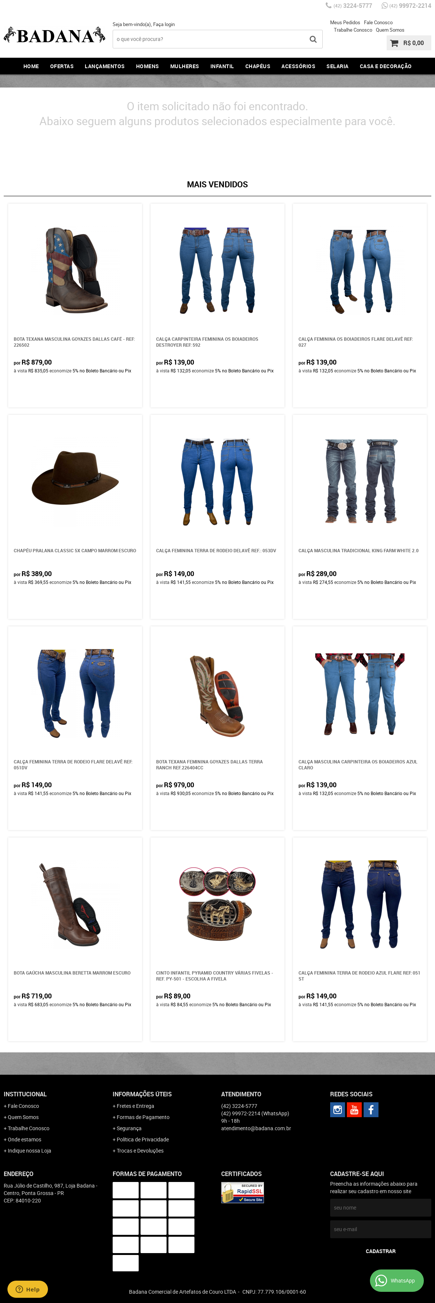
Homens (147, 66)
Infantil (222, 66)
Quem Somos (390, 29)
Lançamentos (105, 66)
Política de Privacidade (143, 1139)
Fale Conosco (378, 22)
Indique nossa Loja (29, 1150)
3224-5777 (353, 5)
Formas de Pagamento (143, 1117)
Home (31, 66)
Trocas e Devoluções (140, 1150)
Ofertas (62, 66)
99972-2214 (410, 5)
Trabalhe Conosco (353, 29)
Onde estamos (24, 1139)
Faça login (164, 24)
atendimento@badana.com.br (256, 1128)
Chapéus (258, 66)
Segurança (129, 1128)
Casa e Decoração (386, 66)
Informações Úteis (142, 1094)
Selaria (337, 66)
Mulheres (184, 66)
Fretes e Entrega (135, 1105)
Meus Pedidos (345, 22)
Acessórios (298, 66)
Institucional (25, 1094)
